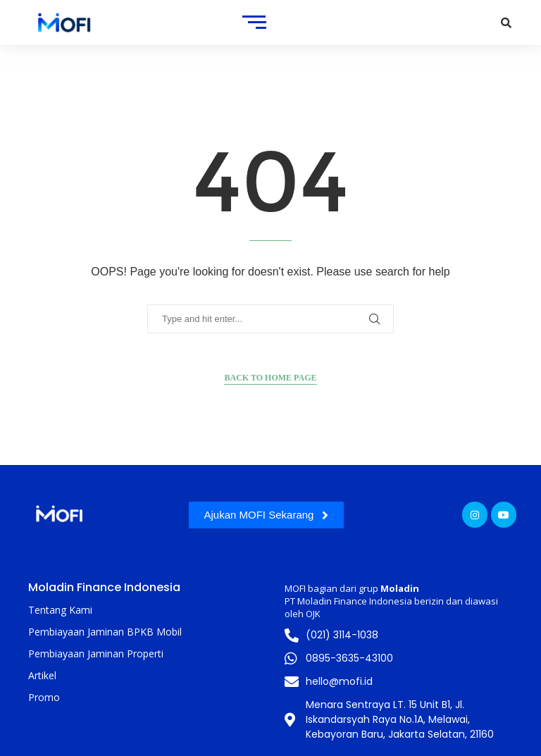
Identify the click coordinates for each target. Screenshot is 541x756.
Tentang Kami (60, 609)
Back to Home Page (270, 378)
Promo (44, 697)
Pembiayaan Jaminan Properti (95, 653)
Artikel (42, 675)
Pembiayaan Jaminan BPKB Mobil (105, 631)
